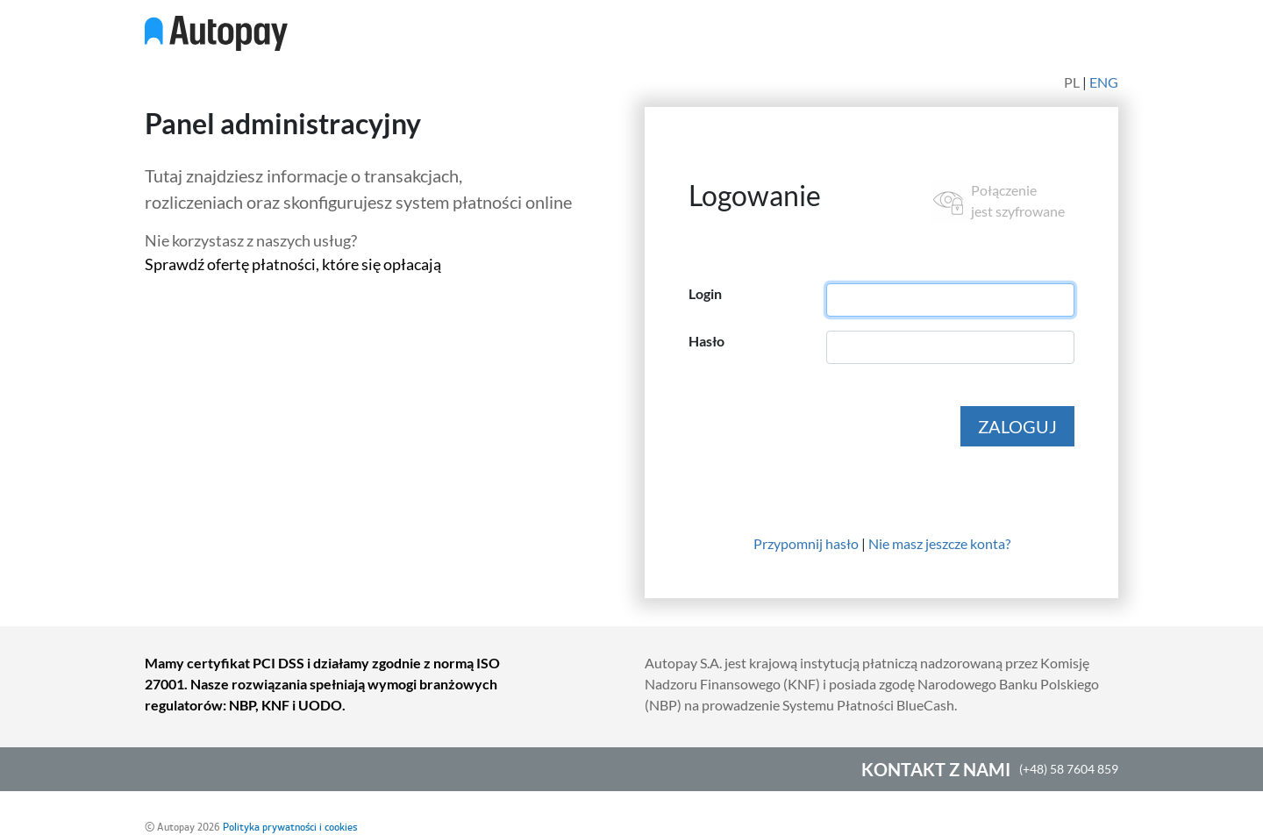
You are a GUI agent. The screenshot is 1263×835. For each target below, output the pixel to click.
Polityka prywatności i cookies (290, 827)
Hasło (706, 340)
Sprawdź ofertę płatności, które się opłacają (293, 264)
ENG (1103, 82)
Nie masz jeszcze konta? (939, 543)
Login (705, 293)
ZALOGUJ (1017, 426)
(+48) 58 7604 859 (1068, 768)
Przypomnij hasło (806, 543)
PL (1072, 82)
